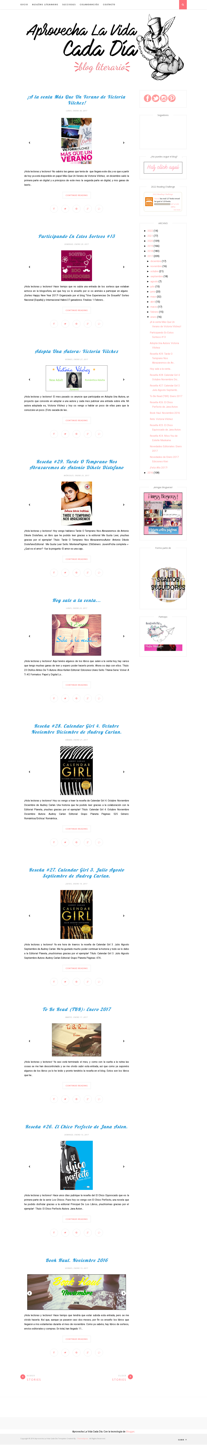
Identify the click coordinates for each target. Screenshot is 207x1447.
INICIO (24, 4)
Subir (182, 1442)
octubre (154, 271)
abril (152, 301)
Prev (29, 142)
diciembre (155, 261)
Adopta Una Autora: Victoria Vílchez (76, 352)
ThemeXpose (82, 1441)
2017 (150, 256)
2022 (150, 230)
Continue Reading (77, 195)
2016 (150, 472)
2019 (150, 246)
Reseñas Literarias (45, 4)
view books (177, 210)
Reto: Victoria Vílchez (161, 419)
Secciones (69, 4)
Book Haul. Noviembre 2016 (76, 1262)
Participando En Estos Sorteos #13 (76, 236)
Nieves (157, 199)
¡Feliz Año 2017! (159, 467)
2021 (150, 235)
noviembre (156, 266)
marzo (153, 306)
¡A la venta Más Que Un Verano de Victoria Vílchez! (76, 100)
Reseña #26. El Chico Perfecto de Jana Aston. (76, 1129)
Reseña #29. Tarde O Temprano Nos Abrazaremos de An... (162, 358)
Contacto (109, 4)
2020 (150, 240)
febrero (154, 311)
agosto (154, 281)
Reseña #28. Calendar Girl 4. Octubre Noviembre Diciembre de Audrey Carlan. (76, 730)
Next (123, 142)
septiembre (156, 276)
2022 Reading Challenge (163, 194)
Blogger (130, 1433)
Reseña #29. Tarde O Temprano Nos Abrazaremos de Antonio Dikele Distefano (76, 465)
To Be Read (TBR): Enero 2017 (76, 1011)
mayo (153, 296)
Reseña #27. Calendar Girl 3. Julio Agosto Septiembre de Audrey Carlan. (76, 874)
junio (152, 291)
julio (152, 286)
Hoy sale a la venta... (76, 601)
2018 (150, 251)
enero (153, 316)
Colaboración (89, 4)
